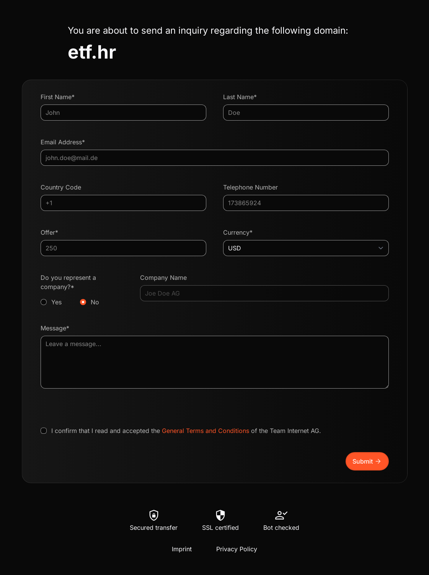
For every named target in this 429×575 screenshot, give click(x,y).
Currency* (238, 232)
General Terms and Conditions (205, 431)
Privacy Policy (236, 549)
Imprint (182, 549)
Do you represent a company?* (82, 290)
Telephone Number (250, 187)
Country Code (61, 187)
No (95, 302)
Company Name (163, 277)
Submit (367, 461)
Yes (56, 302)
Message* (55, 328)
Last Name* (240, 97)
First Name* (58, 97)
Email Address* (63, 142)
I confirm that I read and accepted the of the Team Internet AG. (186, 431)
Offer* (49, 232)
